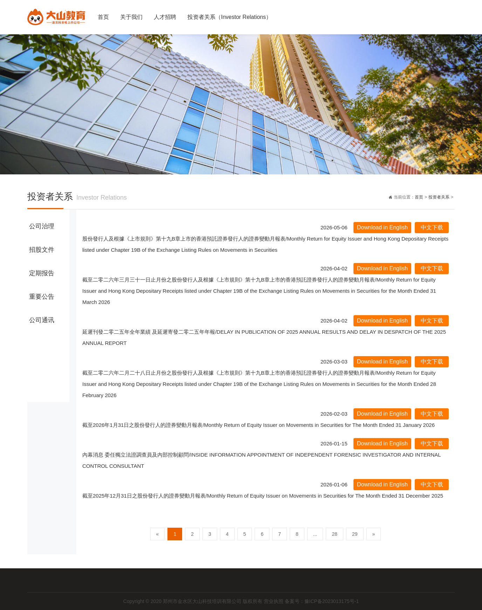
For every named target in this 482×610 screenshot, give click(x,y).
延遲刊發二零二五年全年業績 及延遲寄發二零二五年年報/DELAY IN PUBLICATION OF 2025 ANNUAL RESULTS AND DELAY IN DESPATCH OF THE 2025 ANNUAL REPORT (264, 337)
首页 (103, 17)
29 (355, 534)
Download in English (382, 227)
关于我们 (131, 17)
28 (334, 534)
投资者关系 (438, 197)
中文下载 (432, 227)
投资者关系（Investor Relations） (229, 17)
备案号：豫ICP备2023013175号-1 (322, 601)
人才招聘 (165, 17)
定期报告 (41, 273)
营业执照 (274, 601)
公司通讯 (41, 320)
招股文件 (41, 249)
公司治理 (41, 226)
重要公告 (41, 296)
